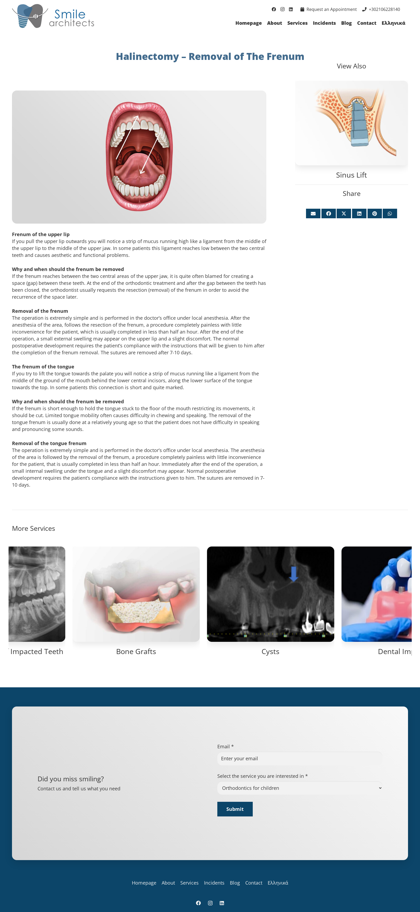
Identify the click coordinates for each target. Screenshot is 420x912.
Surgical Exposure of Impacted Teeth (210, 651)
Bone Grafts (344, 651)
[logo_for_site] (53, 16)
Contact (253, 883)
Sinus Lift (351, 175)
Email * (225, 746)
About (168, 883)
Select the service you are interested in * (262, 776)
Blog (235, 883)
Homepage (144, 883)
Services (189, 883)
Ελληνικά (278, 883)
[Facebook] (274, 9)
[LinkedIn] (291, 9)
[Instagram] (282, 9)
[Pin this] (375, 213)
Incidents (214, 883)
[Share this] (328, 213)
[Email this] (313, 213)
